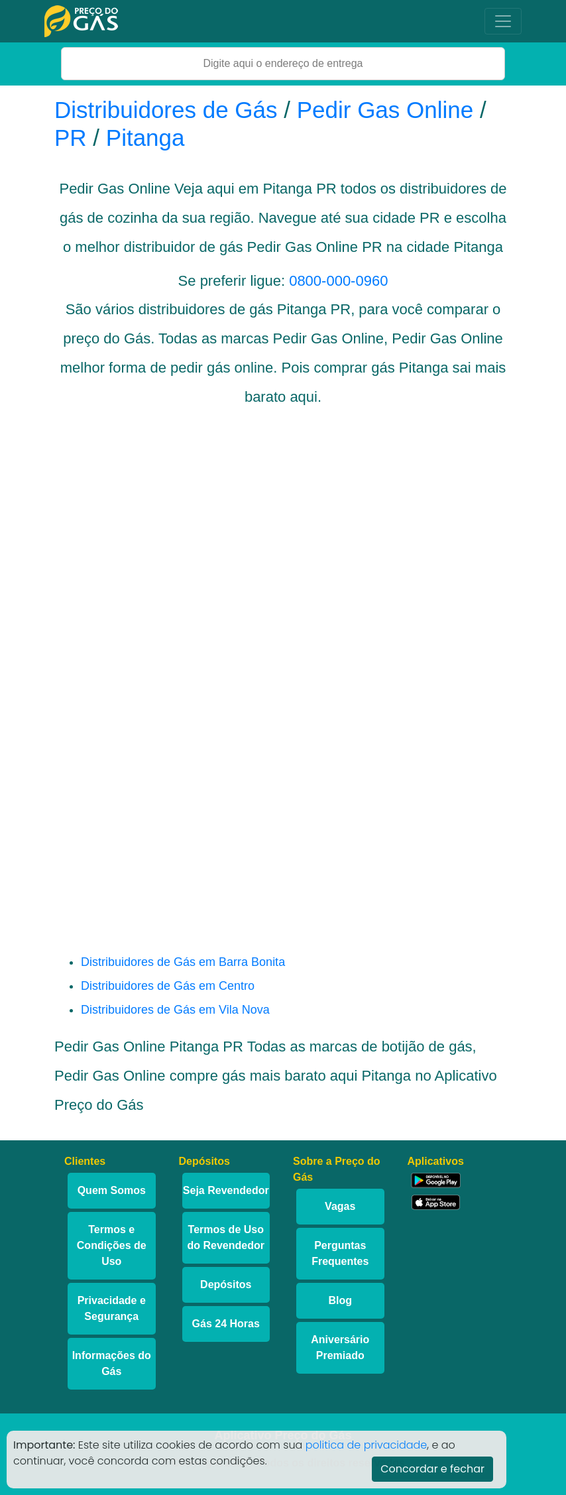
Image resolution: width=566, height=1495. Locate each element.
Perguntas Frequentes (339, 1253)
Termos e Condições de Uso (111, 1245)
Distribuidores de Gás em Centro (168, 985)
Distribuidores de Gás (169, 110)
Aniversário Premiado (340, 1347)
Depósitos (225, 1284)
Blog (340, 1300)
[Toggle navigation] (503, 21)
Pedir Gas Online (385, 110)
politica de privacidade (366, 1445)
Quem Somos (112, 1190)
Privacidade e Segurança (112, 1308)
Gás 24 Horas (226, 1323)
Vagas (340, 1206)
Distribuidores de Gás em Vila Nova (175, 1009)
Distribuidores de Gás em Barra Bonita (183, 962)
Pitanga (145, 137)
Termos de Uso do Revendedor (226, 1237)
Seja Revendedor (226, 1190)
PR (70, 137)
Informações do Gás (111, 1363)
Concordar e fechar (432, 1468)
